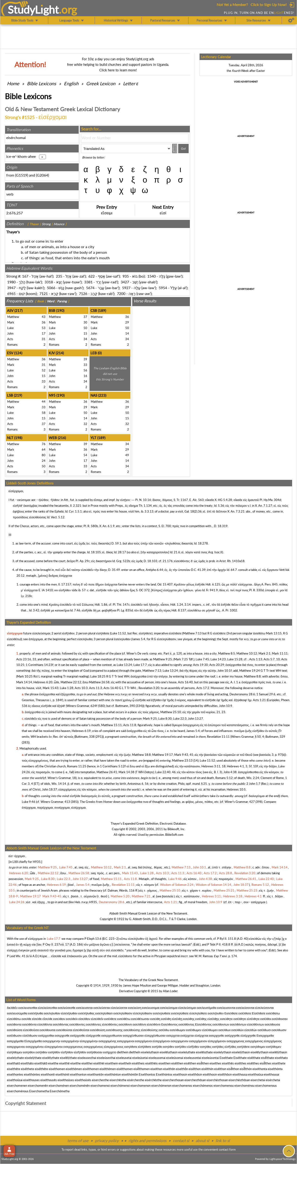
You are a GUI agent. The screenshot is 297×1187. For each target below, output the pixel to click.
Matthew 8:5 (226, 653)
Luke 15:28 (234, 659)
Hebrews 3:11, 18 (213, 766)
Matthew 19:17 (162, 755)
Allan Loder (170, 991)
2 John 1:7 (253, 783)
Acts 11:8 (129, 725)
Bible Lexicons (41, 83)
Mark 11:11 (280, 653)
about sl (202, 1140)
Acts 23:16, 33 (26, 659)
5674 (90, 287)
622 (91, 276)
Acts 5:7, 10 (272, 659)
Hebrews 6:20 (42, 682)
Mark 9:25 (150, 718)
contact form (227, 1149)
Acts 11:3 (95, 688)
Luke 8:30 (165, 718)
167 (25, 276)
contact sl (181, 1140)
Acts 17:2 (202, 688)
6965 (11, 293)
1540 (151, 276)
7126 (83, 293)
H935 (37, 862)
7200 (121, 293)
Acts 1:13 (255, 659)
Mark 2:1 (264, 653)
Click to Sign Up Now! (269, 4)
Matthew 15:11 (111, 725)
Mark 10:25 (25, 676)
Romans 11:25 (76, 766)
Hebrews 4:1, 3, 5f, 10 (242, 766)
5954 (163, 287)
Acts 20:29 (216, 665)
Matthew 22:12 (71, 682)
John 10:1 (224, 670)
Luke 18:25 (98, 676)
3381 (88, 282)
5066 (51, 287)
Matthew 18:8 (141, 755)
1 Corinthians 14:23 (39, 665)
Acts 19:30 (200, 665)
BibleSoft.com (174, 834)
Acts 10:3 (81, 688)
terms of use (77, 1140)
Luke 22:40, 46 (165, 772)
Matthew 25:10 (170, 712)
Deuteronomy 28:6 (242, 694)
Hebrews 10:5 (236, 789)
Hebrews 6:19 (81, 731)
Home (13, 83)
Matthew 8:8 (252, 676)
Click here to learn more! (118, 70)
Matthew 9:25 (162, 659)
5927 (126, 287)
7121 (43, 293)
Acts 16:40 (185, 682)
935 (126, 276)
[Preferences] (291, 20)
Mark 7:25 (181, 659)
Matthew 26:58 (99, 682)
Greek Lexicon (100, 83)
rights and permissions (147, 1140)
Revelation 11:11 (218, 736)
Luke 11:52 (118, 633)
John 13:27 (195, 718)
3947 (11, 287)
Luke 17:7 (140, 665)
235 (59, 276)
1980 (11, 282)
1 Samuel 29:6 (265, 694)
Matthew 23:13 (182, 760)
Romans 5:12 (224, 778)
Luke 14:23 (218, 659)
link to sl (223, 1140)
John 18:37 (49, 789)
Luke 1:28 (66, 688)
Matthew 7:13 (192, 633)
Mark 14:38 (126, 772)
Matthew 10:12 (246, 653)
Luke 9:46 (28, 802)
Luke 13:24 (124, 665)
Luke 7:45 (202, 659)
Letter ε (130, 83)
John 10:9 (225, 706)
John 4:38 (230, 772)
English (71, 83)
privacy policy (107, 1140)
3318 (49, 282)
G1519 (21, 175)
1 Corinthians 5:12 (112, 766)
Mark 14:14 (24, 682)
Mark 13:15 (274, 633)
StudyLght (33, 9)
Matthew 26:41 (107, 772)
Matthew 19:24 (249, 670)
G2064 (42, 175)
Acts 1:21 (259, 700)
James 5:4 (138, 639)
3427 (125, 282)
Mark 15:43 (50, 688)
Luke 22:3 (180, 718)
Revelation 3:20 (149, 688)
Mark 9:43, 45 (183, 755)
